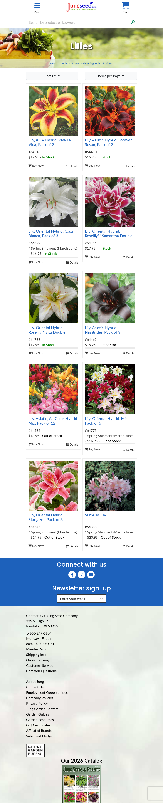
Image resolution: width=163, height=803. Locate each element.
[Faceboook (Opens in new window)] (72, 574)
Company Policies (39, 697)
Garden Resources (40, 719)
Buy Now (36, 165)
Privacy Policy (37, 703)
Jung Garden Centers (42, 708)
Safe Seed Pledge (39, 736)
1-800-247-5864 (39, 633)
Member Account (39, 649)
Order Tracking (37, 660)
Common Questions (41, 671)
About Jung (35, 681)
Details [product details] (72, 166)
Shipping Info (36, 654)
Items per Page (109, 75)
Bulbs (64, 63)
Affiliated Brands (39, 730)
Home (52, 63)
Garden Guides (37, 714)
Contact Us (35, 687)
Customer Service (39, 665)
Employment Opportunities (47, 692)
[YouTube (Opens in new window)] (91, 574)
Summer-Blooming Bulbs (86, 63)
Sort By (51, 75)
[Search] (132, 22)
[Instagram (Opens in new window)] (81, 574)
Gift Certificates (38, 725)
